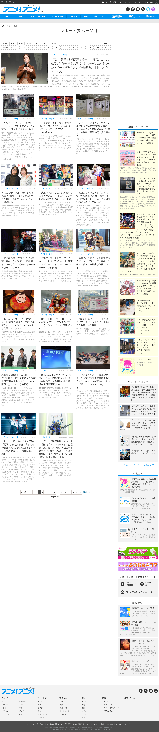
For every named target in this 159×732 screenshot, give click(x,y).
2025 (13, 43)
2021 (45, 43)
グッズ (21, 711)
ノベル (21, 705)
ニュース (20, 16)
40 (70, 492)
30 (66, 492)
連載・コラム (99, 16)
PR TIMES (110, 724)
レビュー (73, 16)
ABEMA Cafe (108, 711)
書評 (83, 708)
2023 (29, 43)
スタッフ (63, 702)
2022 (37, 43)
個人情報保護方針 (79, 724)
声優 (20, 708)
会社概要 (68, 724)
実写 (83, 705)
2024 (21, 43)
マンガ (5, 705)
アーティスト (64, 711)
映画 (39, 705)
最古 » (106, 43)
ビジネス (41, 717)
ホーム (7, 16)
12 (106, 47)
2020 (53, 43)
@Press (118, 724)
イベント (6, 714)
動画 (86, 16)
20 (62, 492)
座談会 (84, 717)
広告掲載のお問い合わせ (55, 724)
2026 (5, 43)
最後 (85, 492)
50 (73, 492)
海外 (20, 714)
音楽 (4, 708)
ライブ (40, 708)
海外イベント (42, 714)
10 (90, 47)
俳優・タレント (65, 708)
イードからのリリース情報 (95, 724)
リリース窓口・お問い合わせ (34, 724)
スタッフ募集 (127, 724)
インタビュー (57, 16)
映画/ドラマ (23, 702)
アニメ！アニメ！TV (111, 708)
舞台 (39, 711)
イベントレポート (38, 16)
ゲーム (5, 711)
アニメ (5, 702)
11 (98, 47)
